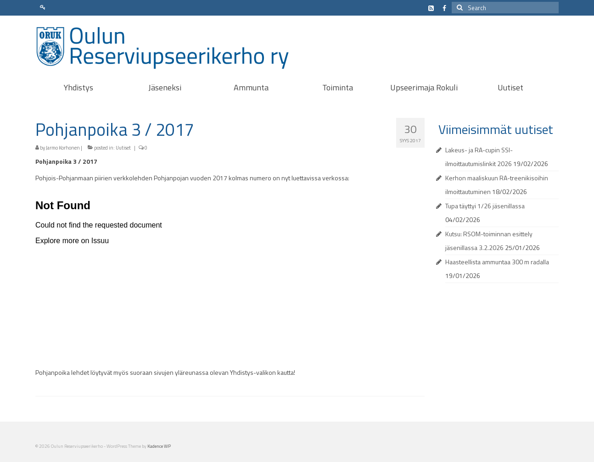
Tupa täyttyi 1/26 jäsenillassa (485, 206)
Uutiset (123, 147)
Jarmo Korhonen (63, 147)
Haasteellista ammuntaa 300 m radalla (497, 262)
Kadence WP (159, 446)
